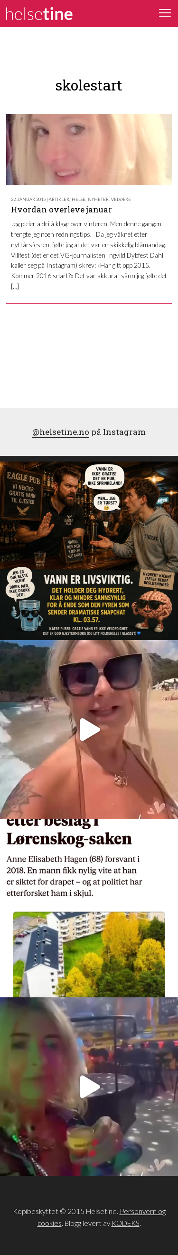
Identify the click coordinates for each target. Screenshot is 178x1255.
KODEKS (126, 1223)
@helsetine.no (60, 431)
